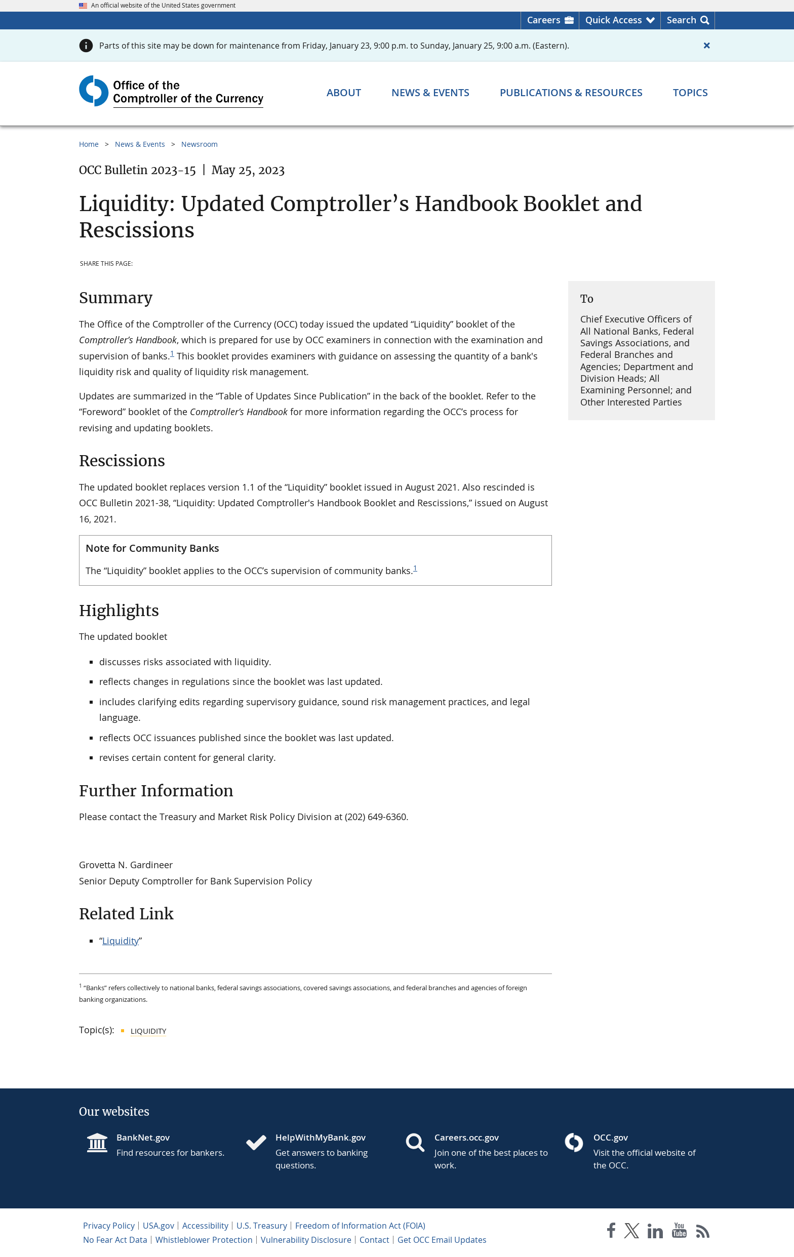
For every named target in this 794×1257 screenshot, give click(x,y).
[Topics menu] (690, 93)
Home (89, 144)
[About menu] (344, 93)
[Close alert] (707, 45)
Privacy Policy (109, 1225)
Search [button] (681, 20)
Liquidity (120, 941)
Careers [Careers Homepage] (544, 20)
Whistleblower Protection (204, 1239)
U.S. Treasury (261, 1225)
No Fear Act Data (115, 1239)
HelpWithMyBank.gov (320, 1137)
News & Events (140, 144)
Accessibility (205, 1225)
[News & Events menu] (430, 93)
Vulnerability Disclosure (306, 1239)
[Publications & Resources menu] (571, 93)
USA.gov (158, 1225)
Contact (374, 1239)
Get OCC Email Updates (442, 1239)
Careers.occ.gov (466, 1137)
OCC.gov (610, 1137)
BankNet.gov (143, 1137)
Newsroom (199, 144)
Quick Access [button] (613, 20)
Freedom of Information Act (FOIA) (360, 1225)
